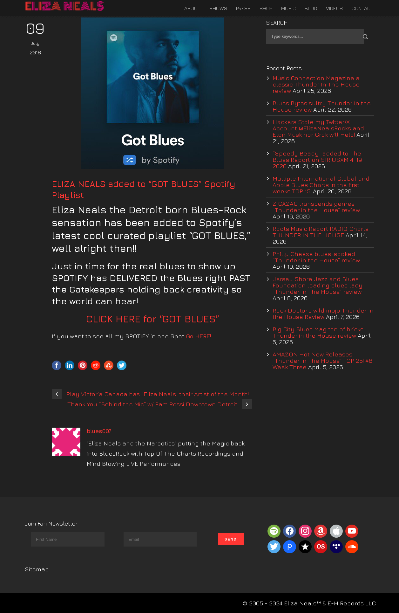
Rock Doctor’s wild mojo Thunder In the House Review (323, 313)
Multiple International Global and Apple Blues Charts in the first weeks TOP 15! (321, 185)
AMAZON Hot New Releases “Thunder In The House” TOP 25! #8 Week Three (322, 360)
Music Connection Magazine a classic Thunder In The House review (316, 84)
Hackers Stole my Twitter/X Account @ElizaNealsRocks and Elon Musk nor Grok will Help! (318, 128)
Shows (218, 8)
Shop (266, 8)
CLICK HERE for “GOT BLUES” (153, 319)
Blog (311, 8)
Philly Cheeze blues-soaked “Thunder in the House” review (316, 257)
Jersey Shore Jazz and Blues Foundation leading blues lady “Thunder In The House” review (317, 285)
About (192, 8)
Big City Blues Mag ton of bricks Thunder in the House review (318, 332)
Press (243, 8)
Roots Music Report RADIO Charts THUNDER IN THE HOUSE (321, 231)
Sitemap (37, 569)
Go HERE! (198, 336)
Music (288, 8)
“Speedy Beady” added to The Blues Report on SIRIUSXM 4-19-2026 (319, 159)
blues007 (99, 431)
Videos (334, 8)
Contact (362, 8)
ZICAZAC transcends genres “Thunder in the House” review (316, 206)
